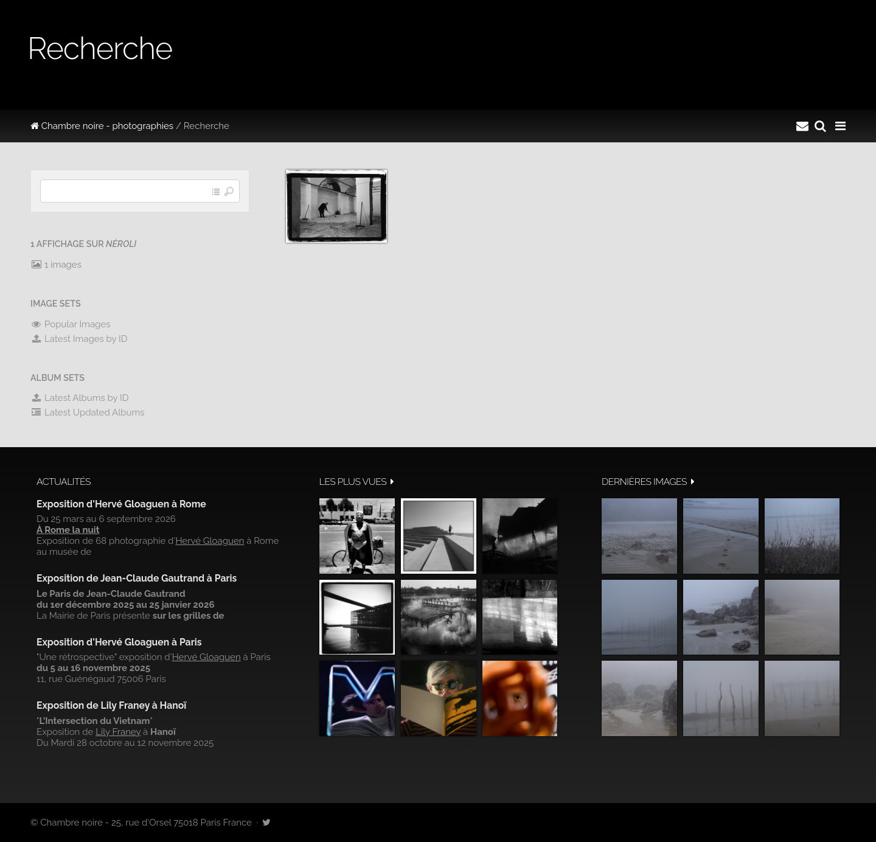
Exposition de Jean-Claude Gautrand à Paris (136, 578)
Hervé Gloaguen (209, 540)
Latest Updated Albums (87, 412)
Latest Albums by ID (79, 397)
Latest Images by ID (79, 338)
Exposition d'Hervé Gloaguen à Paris (119, 642)
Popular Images (70, 324)
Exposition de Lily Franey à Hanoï (111, 705)
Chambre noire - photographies (101, 125)
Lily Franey (118, 731)
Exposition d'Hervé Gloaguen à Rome (121, 504)
